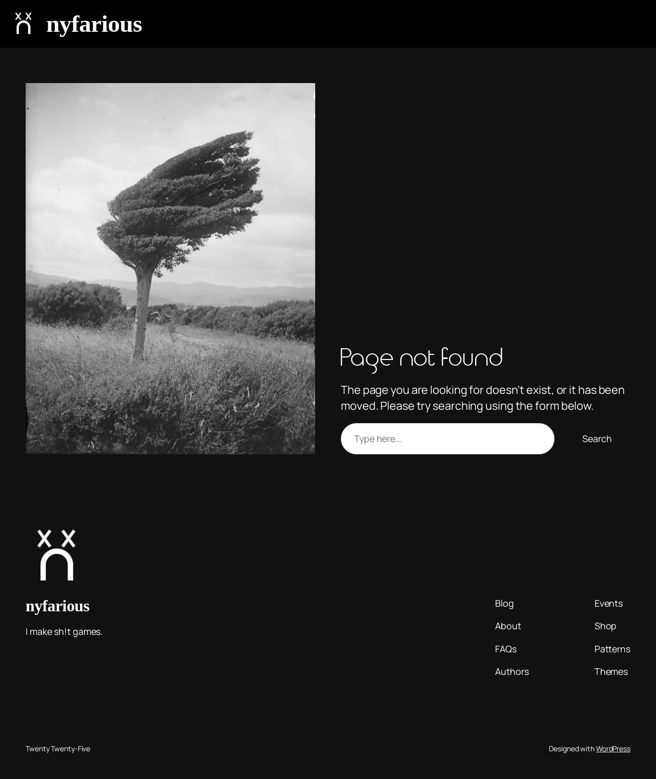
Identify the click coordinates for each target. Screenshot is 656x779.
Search (597, 438)
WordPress (613, 748)
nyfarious (94, 23)
